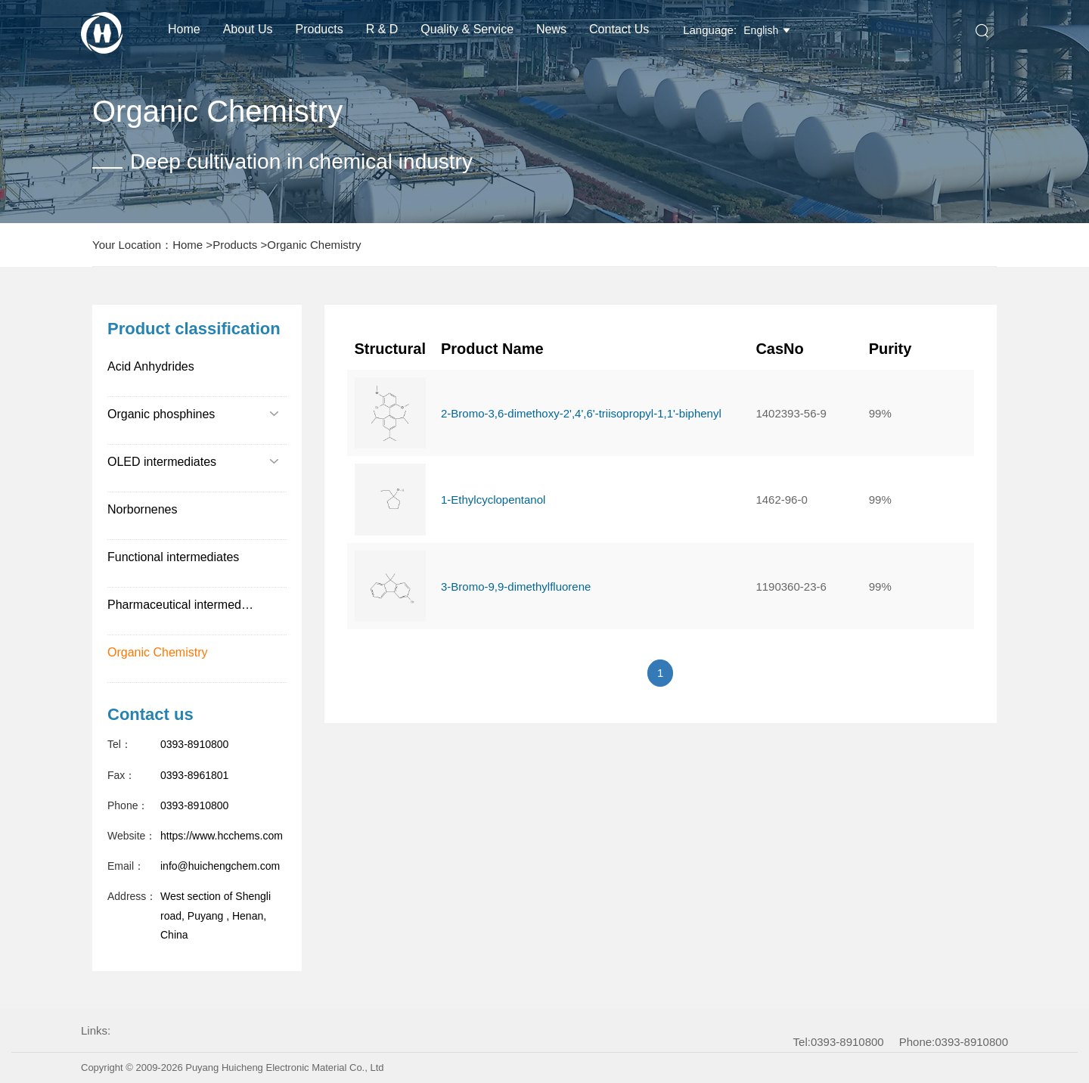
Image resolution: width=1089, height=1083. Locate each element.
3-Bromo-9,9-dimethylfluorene (516, 586)
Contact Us (619, 29)
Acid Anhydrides (150, 366)
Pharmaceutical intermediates (187, 604)
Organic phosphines (193, 414)
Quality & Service (466, 29)
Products (319, 29)
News (551, 29)
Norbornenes (142, 509)
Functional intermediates (173, 557)
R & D (382, 29)
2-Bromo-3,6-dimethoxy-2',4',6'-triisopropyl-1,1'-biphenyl (581, 413)
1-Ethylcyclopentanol (493, 499)
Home (184, 29)
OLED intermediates (193, 462)
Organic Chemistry (314, 244)
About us (248, 29)
